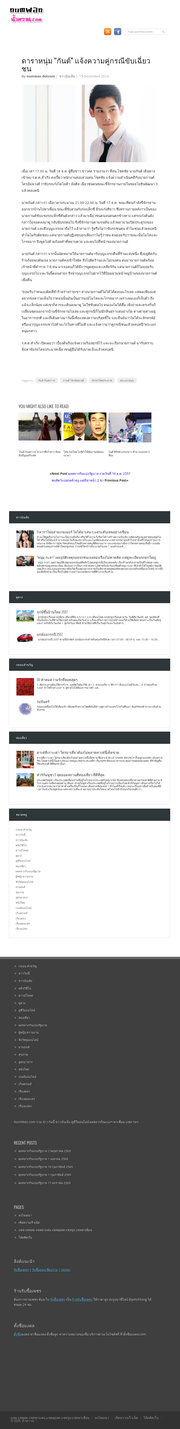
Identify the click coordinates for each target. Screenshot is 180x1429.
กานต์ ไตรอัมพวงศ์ (73, 380)
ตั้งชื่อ (18, 1334)
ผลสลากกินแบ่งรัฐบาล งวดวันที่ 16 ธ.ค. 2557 (99, 473)
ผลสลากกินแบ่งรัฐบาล (28, 871)
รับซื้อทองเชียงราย (45, 1270)
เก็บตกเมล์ (21, 913)
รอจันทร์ (43, 701)
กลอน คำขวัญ (24, 829)
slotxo (65, 1270)
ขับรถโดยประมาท (102, 380)
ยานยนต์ (20, 887)
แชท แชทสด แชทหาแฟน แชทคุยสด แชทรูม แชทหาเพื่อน (55, 1230)
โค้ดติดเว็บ (25, 1237)
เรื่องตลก (21, 918)
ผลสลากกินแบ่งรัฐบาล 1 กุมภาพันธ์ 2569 (45, 1175)
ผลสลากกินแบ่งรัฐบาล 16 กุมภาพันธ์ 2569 (46, 1167)
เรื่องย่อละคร (23, 923)
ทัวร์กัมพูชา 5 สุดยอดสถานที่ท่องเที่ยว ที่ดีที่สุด (71, 774)
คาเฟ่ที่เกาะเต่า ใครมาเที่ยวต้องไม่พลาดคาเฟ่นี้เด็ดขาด (78, 752)
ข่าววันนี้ (21, 834)
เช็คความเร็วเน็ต (29, 1222)
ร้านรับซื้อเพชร (82, 1299)
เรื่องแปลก (21, 928)
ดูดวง (19, 855)
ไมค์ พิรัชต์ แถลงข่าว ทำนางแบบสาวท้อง (129, 453)
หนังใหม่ (20, 902)
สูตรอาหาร (22, 897)
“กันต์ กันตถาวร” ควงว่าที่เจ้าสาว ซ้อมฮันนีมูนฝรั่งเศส (39, 453)
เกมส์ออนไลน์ (24, 908)
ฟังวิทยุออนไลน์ (24, 882)
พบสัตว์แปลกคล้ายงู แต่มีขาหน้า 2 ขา (78, 480)
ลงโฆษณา (25, 1215)
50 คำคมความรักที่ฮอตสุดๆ (57, 679)
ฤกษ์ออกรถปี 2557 (50, 634)
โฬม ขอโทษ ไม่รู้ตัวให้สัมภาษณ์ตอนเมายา (84, 453)
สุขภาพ (20, 892)
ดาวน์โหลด (22, 850)
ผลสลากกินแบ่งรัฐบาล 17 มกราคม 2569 (44, 1183)
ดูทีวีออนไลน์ (23, 861)
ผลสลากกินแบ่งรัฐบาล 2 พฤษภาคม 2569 (45, 1151)
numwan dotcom (40, 76)
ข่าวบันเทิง (67, 76)
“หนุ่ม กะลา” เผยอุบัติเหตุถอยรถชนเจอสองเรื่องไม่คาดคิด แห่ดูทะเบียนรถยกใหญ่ (96, 557)
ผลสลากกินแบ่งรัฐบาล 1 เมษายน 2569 (43, 1159)
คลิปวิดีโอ (21, 845)
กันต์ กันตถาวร (46, 380)
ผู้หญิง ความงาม (24, 876)
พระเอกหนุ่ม (127, 380)
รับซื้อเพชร (21, 1270)
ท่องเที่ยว (21, 866)
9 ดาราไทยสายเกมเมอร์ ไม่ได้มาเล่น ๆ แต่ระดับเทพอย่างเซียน (83, 531)
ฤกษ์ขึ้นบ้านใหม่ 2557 (52, 611)
